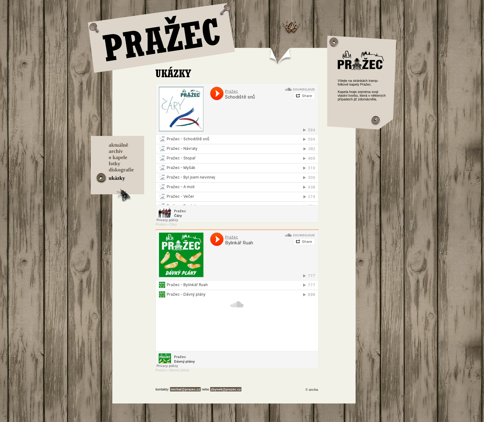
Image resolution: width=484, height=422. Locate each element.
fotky (114, 164)
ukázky (117, 178)
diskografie (121, 170)
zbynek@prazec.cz (226, 389)
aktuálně (118, 145)
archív (116, 151)
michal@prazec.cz (185, 389)
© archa (311, 389)
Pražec (161, 224)
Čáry (173, 224)
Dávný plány (179, 370)
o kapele (118, 157)
